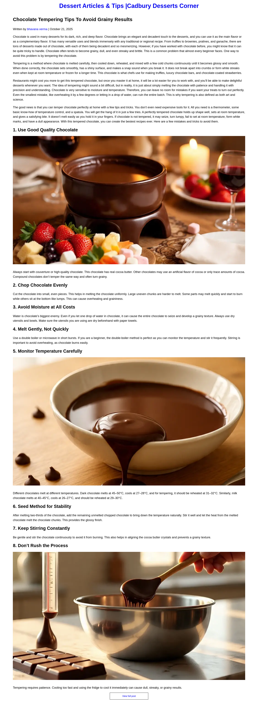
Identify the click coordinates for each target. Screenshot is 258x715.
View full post (129, 696)
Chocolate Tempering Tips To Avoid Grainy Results (72, 19)
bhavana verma (37, 29)
